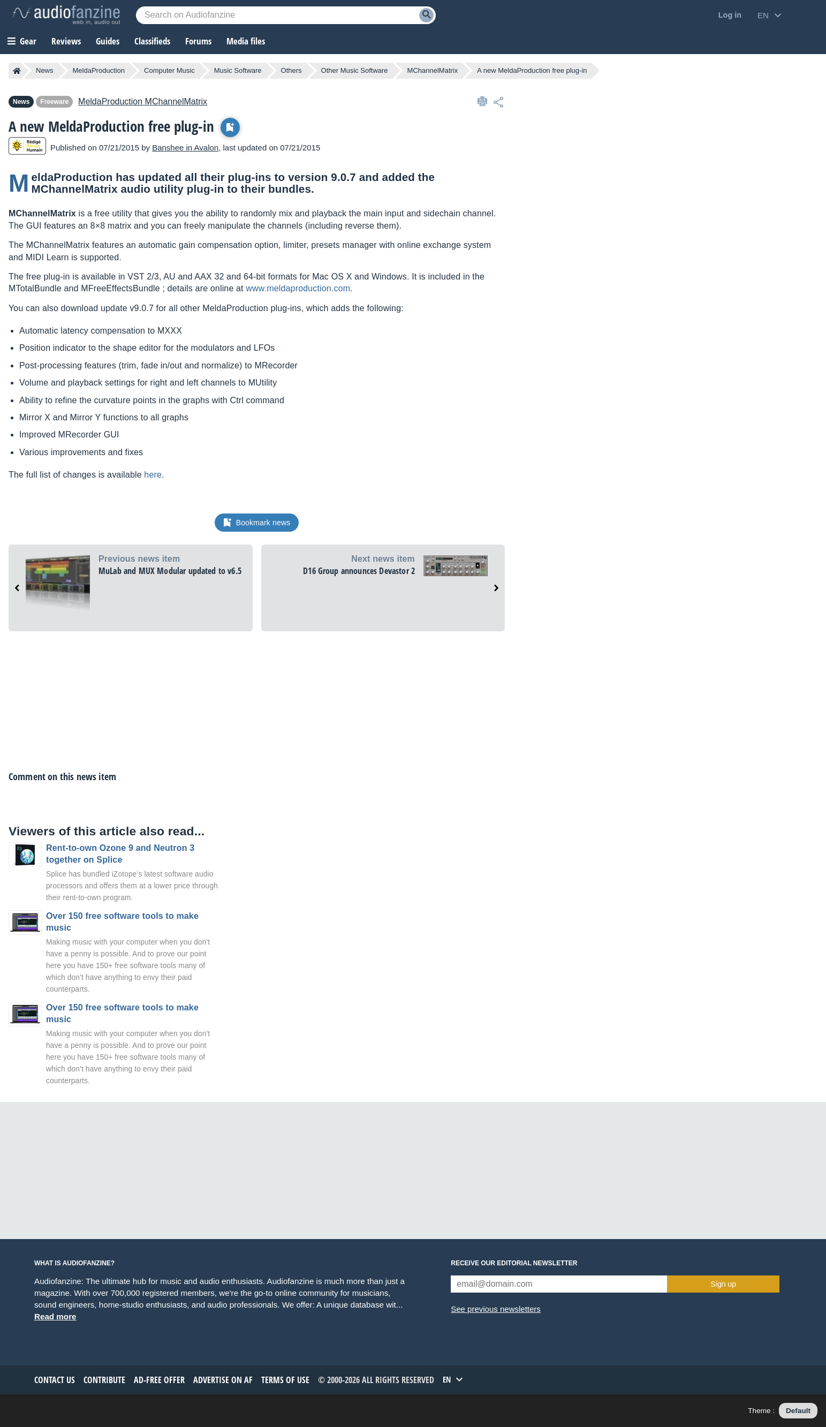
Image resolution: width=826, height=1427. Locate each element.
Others (291, 70)
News (45, 70)
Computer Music (169, 70)
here (153, 474)
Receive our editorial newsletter (514, 1263)
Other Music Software (354, 70)
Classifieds (152, 41)
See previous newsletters (496, 1308)
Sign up (723, 1284)
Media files (245, 41)
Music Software (238, 70)
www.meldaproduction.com (298, 288)
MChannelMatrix (432, 70)
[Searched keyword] (286, 15)
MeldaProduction (99, 70)
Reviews (66, 41)
